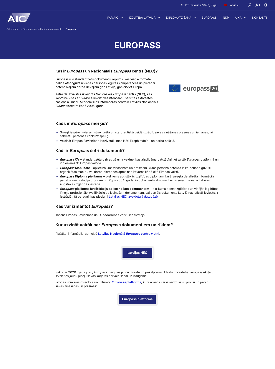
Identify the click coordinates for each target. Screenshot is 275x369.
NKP (226, 17)
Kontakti (259, 17)
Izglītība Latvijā (142, 17)
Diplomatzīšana (179, 17)
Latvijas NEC (137, 253)
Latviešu (231, 5)
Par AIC (113, 17)
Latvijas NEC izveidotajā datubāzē (133, 196)
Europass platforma (137, 299)
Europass (209, 17)
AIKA (238, 17)
